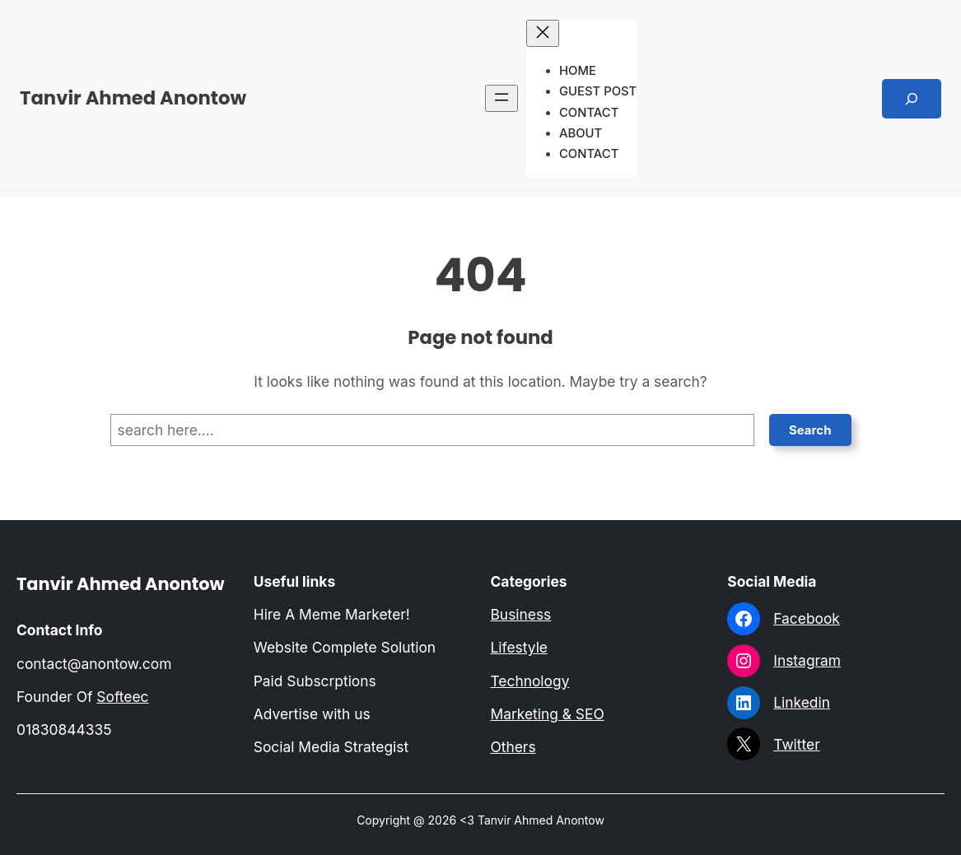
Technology (530, 681)
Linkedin (801, 702)
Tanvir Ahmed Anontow (133, 98)
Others (513, 746)
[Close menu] (542, 33)
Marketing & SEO (547, 714)
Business (521, 614)
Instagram (807, 660)
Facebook (806, 618)
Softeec (122, 696)
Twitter (796, 744)
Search (810, 430)
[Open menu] (501, 98)
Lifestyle (519, 647)
